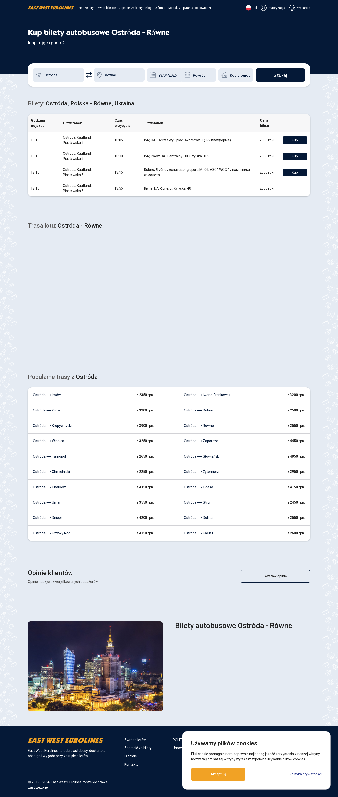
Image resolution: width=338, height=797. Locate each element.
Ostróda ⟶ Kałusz (199, 533)
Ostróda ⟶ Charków (49, 487)
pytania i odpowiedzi (197, 8)
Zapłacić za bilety (131, 8)
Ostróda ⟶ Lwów (47, 395)
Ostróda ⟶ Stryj (197, 502)
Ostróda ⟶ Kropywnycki (52, 426)
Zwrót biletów (106, 8)
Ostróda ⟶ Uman (47, 502)
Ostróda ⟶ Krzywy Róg (51, 533)
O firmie (160, 8)
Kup (295, 140)
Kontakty (174, 8)
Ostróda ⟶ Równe (199, 426)
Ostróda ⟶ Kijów (46, 410)
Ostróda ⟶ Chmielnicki (51, 472)
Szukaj (280, 75)
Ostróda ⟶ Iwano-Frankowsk (207, 395)
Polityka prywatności (306, 774)
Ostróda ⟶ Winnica (48, 441)
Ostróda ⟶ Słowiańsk (201, 456)
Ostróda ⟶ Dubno (198, 410)
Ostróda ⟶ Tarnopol (49, 456)
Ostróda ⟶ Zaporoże (201, 441)
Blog (148, 8)
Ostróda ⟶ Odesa (198, 487)
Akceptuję (218, 774)
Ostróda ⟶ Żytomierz (201, 472)
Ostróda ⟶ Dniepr (47, 518)
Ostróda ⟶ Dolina (198, 518)
